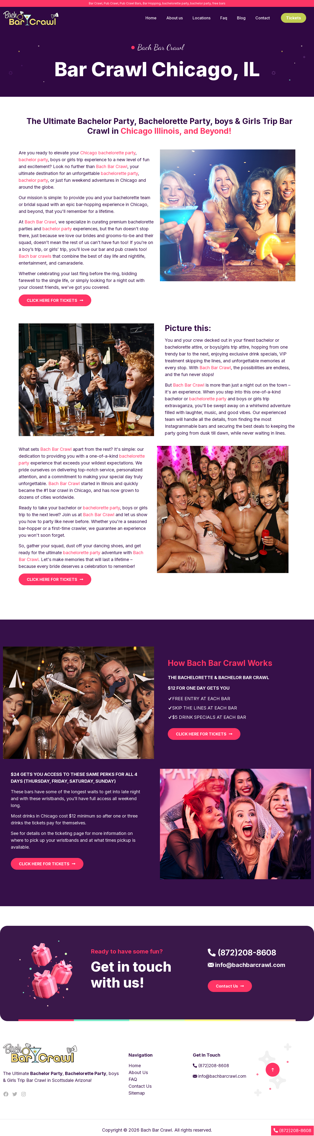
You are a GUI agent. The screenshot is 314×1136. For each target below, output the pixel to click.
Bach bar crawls (35, 256)
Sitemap (137, 1093)
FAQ (133, 1079)
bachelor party (33, 159)
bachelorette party (116, 152)
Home (135, 1065)
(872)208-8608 (213, 1065)
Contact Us (140, 1086)
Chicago (88, 152)
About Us (138, 1072)
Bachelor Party (46, 1073)
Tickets (293, 17)
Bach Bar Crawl (111, 166)
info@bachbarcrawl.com (221, 1076)
